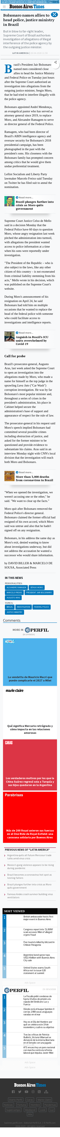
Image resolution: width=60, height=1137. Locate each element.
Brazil (10, 607)
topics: (9, 603)
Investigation (23, 607)
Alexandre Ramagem (16, 587)
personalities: (13, 583)
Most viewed (14, 911)
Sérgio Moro (36, 587)
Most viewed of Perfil (30, 991)
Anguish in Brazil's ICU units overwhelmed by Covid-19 (32, 340)
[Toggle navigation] (5, 6)
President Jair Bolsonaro (39, 592)
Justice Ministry (14, 612)
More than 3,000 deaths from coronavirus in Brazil (34, 478)
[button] (54, 14)
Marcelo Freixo (14, 592)
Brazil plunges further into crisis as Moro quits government (35, 205)
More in (31, 630)
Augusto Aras (13, 597)
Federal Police (41, 607)
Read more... (26, 197)
